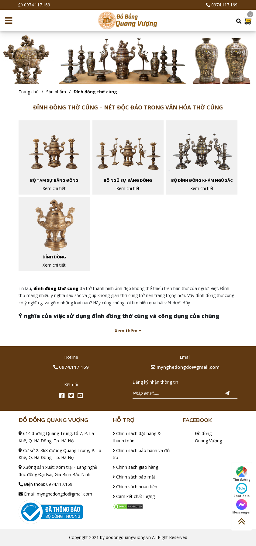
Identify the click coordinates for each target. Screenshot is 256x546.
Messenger (241, 506)
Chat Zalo (242, 490)
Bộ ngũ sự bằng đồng (128, 180)
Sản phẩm (56, 92)
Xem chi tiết (54, 188)
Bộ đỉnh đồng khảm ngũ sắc (202, 180)
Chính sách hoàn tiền (135, 486)
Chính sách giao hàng (135, 467)
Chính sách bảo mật (134, 477)
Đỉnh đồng (54, 257)
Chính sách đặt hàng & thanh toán (137, 437)
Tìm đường (242, 474)
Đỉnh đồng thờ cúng (95, 92)
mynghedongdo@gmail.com (185, 367)
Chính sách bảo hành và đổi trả (141, 454)
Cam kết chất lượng (134, 496)
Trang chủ (29, 92)
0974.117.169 (37, 5)
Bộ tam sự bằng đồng (54, 180)
